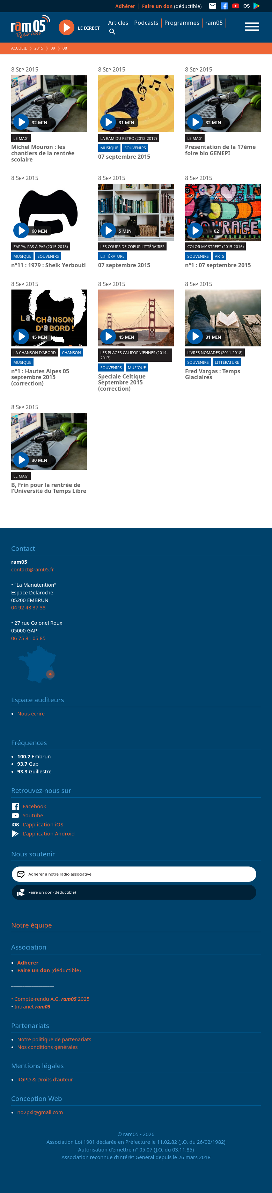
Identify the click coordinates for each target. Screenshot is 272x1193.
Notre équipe (31, 925)
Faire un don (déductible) (52, 892)
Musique (109, 147)
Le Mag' (20, 138)
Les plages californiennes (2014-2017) (134, 355)
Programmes (181, 23)
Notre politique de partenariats (54, 1039)
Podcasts (146, 23)
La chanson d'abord (34, 352)
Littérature (112, 256)
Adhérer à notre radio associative (60, 874)
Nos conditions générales (47, 1046)
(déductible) (172, 6)
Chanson (71, 352)
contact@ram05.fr (32, 569)
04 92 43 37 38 (28, 607)
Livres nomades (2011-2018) (214, 352)
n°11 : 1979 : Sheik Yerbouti (48, 265)
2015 (38, 48)
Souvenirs (135, 147)
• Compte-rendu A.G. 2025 (50, 998)
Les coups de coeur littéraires (132, 246)
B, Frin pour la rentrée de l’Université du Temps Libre (48, 488)
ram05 (214, 23)
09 (53, 48)
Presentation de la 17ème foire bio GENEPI (220, 150)
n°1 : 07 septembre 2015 (218, 265)
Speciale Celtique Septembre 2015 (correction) (122, 383)
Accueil (19, 48)
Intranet (32, 1006)
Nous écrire (31, 713)
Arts (219, 256)
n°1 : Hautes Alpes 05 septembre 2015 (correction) (40, 377)
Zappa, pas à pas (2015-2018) (40, 246)
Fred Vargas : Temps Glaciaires (212, 374)
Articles (118, 23)
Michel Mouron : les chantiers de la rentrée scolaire (42, 153)
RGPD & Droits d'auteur (45, 1079)
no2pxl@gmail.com (40, 1112)
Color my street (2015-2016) (215, 246)
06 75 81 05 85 (28, 638)
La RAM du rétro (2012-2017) (128, 138)
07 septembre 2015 (124, 157)
